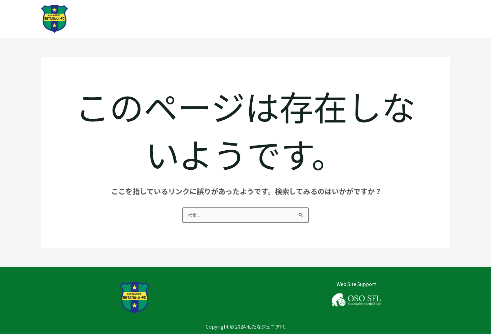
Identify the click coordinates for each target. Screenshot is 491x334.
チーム (384, 19)
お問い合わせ (424, 19)
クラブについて (339, 19)
